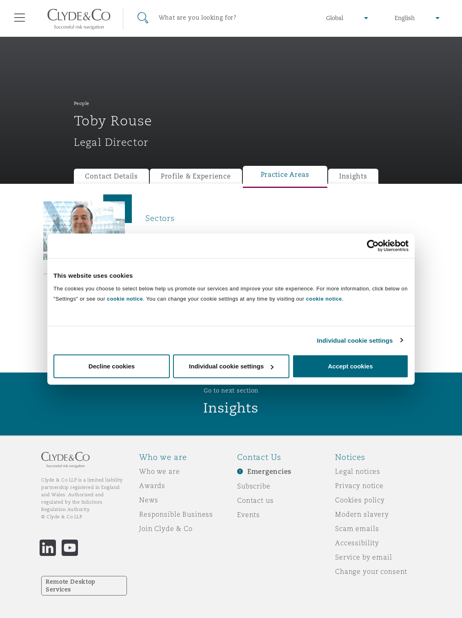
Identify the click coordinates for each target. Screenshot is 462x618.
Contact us (255, 500)
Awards (152, 486)
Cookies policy (360, 500)
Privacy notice (359, 486)
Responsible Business (176, 514)
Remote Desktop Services (71, 585)
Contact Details (111, 176)
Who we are (159, 471)
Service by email (363, 557)
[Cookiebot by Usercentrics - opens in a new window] (373, 245)
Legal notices (357, 471)
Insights (353, 176)
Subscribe (254, 486)
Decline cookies (112, 366)
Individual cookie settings (355, 340)
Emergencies (269, 471)
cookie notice (125, 299)
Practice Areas (285, 174)
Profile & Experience (196, 176)
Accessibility (357, 543)
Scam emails (357, 528)
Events (248, 515)
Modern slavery (362, 514)
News (148, 500)
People (81, 103)
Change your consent (371, 571)
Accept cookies (350, 366)
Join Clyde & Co (166, 528)
